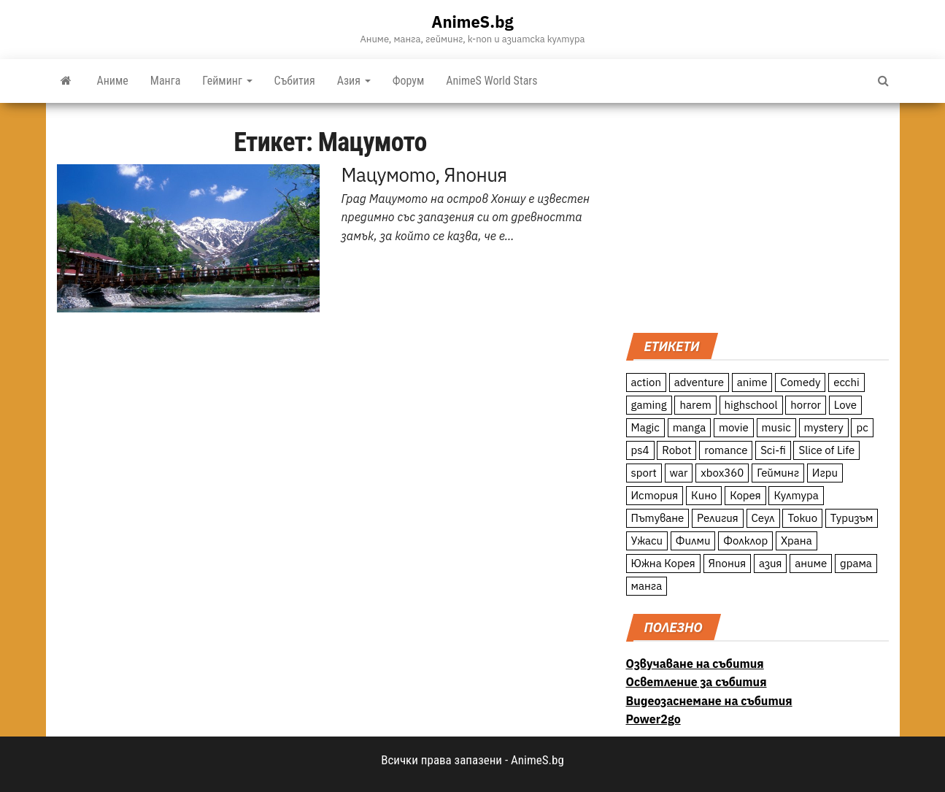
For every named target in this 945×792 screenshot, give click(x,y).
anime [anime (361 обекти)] (752, 382)
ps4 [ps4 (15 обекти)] (640, 450)
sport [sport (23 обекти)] (644, 473)
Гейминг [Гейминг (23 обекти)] (778, 473)
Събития (294, 81)
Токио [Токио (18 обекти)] (802, 518)
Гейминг (227, 81)
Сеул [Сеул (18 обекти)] (763, 518)
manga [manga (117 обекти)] (689, 427)
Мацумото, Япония (424, 174)
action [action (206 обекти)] (646, 382)
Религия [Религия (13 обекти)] (717, 518)
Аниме (112, 81)
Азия (354, 81)
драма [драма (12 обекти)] (856, 563)
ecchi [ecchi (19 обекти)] (846, 382)
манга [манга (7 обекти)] (647, 586)
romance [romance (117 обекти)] (725, 450)
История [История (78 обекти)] (655, 495)
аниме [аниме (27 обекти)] (811, 563)
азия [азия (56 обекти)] (770, 563)
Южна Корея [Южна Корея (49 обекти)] (663, 563)
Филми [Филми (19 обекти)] (693, 540)
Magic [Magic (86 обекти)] (645, 427)
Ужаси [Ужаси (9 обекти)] (647, 540)
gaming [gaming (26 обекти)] (649, 405)
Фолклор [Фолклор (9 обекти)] (745, 540)
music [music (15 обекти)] (776, 427)
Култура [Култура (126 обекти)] (796, 495)
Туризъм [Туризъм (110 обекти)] (851, 518)
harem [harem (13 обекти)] (695, 405)
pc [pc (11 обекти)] (862, 427)
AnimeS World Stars (491, 81)
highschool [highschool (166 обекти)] (751, 405)
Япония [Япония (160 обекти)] (728, 563)
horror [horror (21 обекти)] (805, 405)
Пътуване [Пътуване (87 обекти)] (657, 518)
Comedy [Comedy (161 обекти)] (800, 382)
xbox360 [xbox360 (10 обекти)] (722, 473)
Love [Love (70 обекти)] (845, 405)
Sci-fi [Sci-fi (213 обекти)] (773, 450)
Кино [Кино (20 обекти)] (704, 495)
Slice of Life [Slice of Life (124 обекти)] (826, 450)
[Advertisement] (757, 216)
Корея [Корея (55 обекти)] (745, 495)
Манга (165, 81)
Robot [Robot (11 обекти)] (676, 450)
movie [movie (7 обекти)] (734, 427)
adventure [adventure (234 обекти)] (699, 382)
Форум (409, 81)
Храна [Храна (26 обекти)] (796, 540)
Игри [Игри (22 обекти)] (825, 473)
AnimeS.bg (472, 21)
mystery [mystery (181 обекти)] (824, 427)
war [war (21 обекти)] (679, 473)
